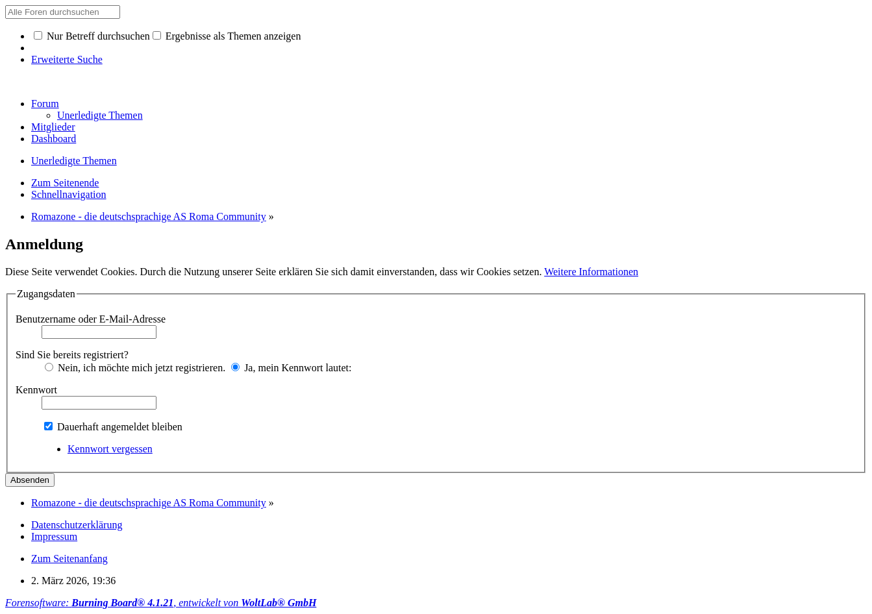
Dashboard (53, 138)
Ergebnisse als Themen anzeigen (227, 36)
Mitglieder (53, 126)
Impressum (54, 536)
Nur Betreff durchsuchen (92, 36)
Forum (45, 103)
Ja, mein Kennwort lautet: (291, 367)
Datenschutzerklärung (76, 524)
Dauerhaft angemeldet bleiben (113, 426)
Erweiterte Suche (67, 59)
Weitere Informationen (591, 271)
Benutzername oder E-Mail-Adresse (91, 319)
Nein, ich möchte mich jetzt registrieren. (135, 367)
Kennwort (36, 389)
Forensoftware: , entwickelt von (160, 602)
